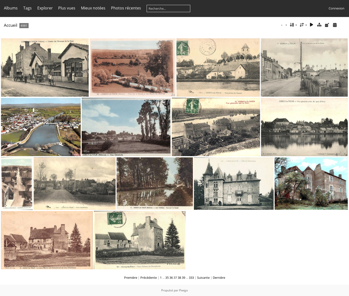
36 (171, 277)
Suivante (203, 277)
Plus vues (66, 8)
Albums (11, 8)
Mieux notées (93, 8)
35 (167, 277)
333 (191, 277)
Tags (27, 8)
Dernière (219, 277)
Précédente (148, 277)
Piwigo (183, 290)
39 (183, 277)
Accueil (10, 25)
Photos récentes (126, 8)
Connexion (336, 8)
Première (130, 277)
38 (179, 277)
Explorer (45, 8)
